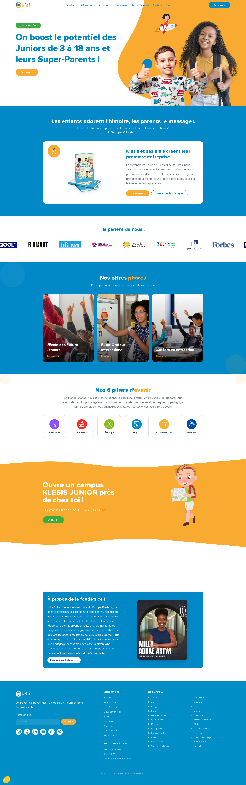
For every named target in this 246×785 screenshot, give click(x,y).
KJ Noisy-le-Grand (200, 729)
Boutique (157, 5)
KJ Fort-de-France (157, 715)
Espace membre (112, 735)
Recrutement (110, 731)
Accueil (107, 698)
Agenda (108, 726)
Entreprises (88, 5)
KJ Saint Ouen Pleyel (201, 737)
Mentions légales (112, 749)
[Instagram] (19, 732)
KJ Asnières (154, 702)
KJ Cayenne (197, 702)
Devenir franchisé (140, 5)
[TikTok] (51, 732)
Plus (169, 5)
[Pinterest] (59, 732)
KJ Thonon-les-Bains (158, 746)
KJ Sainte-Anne (198, 742)
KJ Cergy (152, 707)
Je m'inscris (219, 5)
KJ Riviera (153, 737)
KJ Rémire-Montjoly (157, 733)
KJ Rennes (196, 733)
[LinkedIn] (35, 732)
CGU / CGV (109, 754)
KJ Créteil (196, 707)
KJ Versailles (197, 746)
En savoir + (27, 72)
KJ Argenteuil (197, 698)
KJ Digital (195, 711)
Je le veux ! (137, 193)
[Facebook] (27, 732)
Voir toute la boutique (169, 193)
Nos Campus (110, 707)
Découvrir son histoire (64, 660)
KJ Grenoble (197, 715)
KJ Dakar (152, 711)
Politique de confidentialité (117, 759)
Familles (71, 5)
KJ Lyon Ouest (155, 720)
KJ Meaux (153, 724)
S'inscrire (68, 722)
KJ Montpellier (155, 729)
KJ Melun (195, 724)
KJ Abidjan (153, 698)
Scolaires (105, 5)
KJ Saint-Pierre (155, 742)
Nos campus (121, 5)
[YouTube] (43, 732)
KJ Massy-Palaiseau (201, 720)
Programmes (110, 702)
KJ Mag (107, 717)
